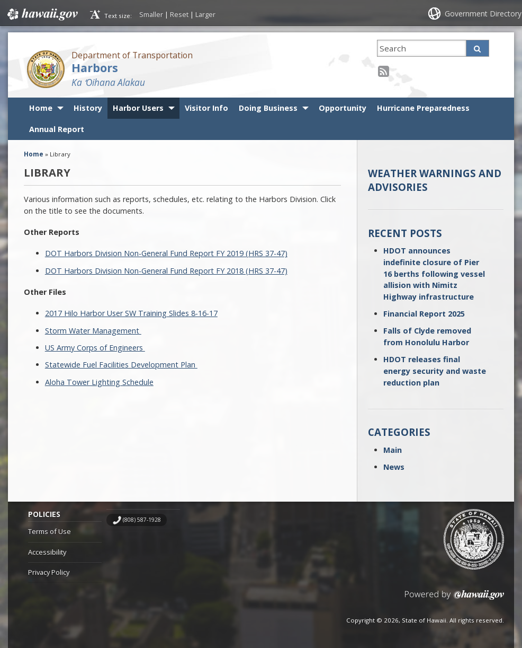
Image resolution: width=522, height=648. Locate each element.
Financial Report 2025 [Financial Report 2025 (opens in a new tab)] (424, 314)
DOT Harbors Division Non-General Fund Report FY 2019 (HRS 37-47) (166, 253)
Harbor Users (138, 108)
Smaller (151, 14)
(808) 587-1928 (142, 519)
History (88, 108)
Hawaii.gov (41, 14)
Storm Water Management (93, 331)
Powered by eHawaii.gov (454, 599)
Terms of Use (49, 531)
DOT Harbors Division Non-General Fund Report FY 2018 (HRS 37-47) (166, 271)
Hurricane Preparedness (423, 108)
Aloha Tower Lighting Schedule (99, 382)
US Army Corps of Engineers (95, 348)
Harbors (94, 67)
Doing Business (268, 108)
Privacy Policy (48, 572)
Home (40, 108)
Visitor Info (206, 108)
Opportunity (342, 108)
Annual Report (56, 129)
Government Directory (483, 13)
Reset (179, 14)
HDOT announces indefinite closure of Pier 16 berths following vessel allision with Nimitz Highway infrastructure (434, 273)
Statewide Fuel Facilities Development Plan (121, 365)
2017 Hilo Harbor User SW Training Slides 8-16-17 (131, 313)
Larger (205, 14)
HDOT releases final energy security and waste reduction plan (434, 370)
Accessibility (47, 552)
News (393, 467)
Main (392, 450)
